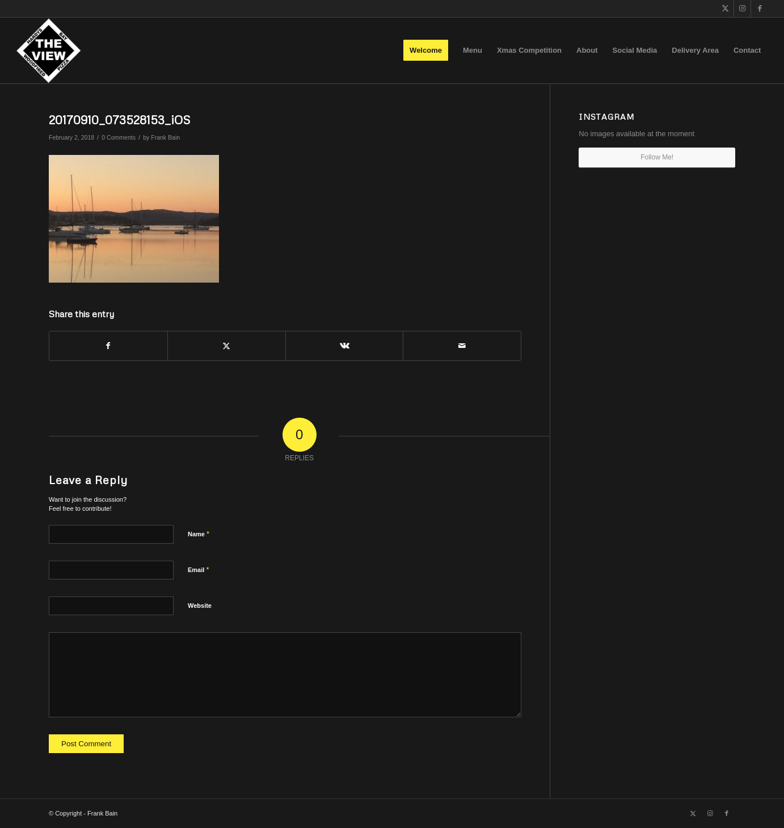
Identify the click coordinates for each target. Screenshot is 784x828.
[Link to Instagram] (742, 8)
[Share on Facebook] (108, 345)
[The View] (48, 50)
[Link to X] (725, 8)
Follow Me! (656, 157)
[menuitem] (426, 50)
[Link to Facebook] (759, 8)
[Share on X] (226, 345)
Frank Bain (165, 137)
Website (200, 605)
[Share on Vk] (344, 345)
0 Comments (119, 137)
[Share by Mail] (462, 345)
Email (198, 569)
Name (198, 533)
